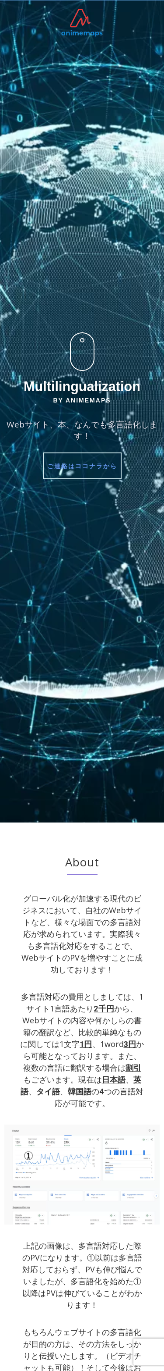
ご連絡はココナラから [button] (82, 466)
